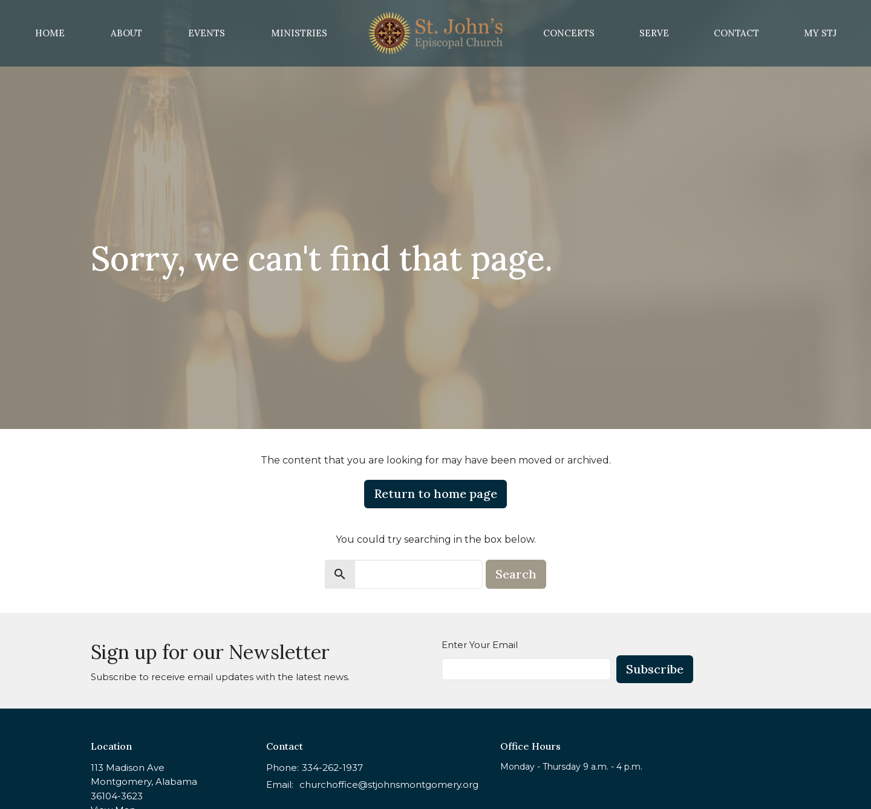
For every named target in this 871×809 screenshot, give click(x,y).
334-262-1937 (332, 767)
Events (206, 33)
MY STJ (820, 33)
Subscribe (654, 668)
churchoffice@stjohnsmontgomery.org (388, 784)
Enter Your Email (480, 644)
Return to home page (435, 493)
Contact (736, 33)
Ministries (299, 33)
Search (516, 573)
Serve (654, 33)
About (126, 33)
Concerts (569, 33)
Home (50, 33)
